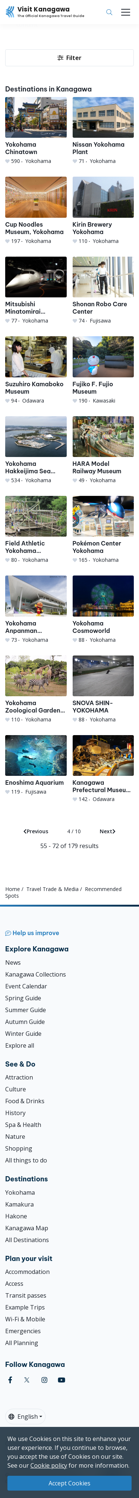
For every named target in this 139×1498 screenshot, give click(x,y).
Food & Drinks (24, 1101)
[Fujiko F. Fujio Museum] (103, 370)
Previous (35, 831)
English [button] (23, 1416)
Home (12, 889)
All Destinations (27, 1240)
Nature (15, 1136)
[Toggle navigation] (125, 12)
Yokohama (20, 1192)
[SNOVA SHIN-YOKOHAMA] (103, 689)
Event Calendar (26, 986)
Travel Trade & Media (52, 889)
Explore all (19, 1045)
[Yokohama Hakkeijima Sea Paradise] (36, 450)
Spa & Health (23, 1125)
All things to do (26, 1160)
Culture (15, 1089)
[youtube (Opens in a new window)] (61, 1380)
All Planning (21, 1343)
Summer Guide (25, 1010)
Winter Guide (23, 1034)
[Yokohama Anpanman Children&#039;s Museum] (36, 609)
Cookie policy (48, 1465)
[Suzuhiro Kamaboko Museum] (36, 370)
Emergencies (23, 1331)
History (15, 1113)
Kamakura (19, 1204)
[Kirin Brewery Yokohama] (103, 210)
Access (14, 1284)
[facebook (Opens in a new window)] (10, 1380)
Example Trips (25, 1307)
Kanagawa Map (26, 1228)
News (13, 962)
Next (108, 831)
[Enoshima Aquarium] (36, 765)
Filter (69, 58)
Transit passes (25, 1295)
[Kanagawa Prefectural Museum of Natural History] (103, 769)
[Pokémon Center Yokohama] (103, 530)
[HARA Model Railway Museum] (103, 450)
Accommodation (27, 1272)
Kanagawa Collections (35, 974)
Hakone (16, 1216)
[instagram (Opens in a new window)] (44, 1380)
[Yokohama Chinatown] (36, 131)
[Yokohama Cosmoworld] (103, 609)
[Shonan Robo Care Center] (103, 290)
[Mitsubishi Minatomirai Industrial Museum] (36, 290)
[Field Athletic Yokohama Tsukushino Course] (36, 530)
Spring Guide (23, 998)
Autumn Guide (25, 1022)
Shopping (18, 1148)
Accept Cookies (69, 1483)
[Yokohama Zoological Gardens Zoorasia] (36, 689)
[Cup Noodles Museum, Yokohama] (36, 210)
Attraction (19, 1077)
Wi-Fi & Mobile (25, 1319)
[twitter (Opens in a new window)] (27, 1380)
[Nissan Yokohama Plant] (103, 131)
